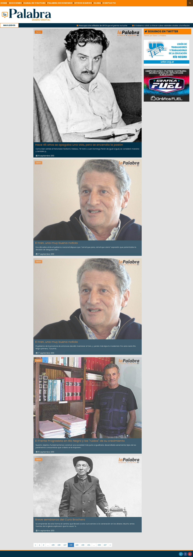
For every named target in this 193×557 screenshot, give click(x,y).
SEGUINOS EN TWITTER (161, 31)
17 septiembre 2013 (45, 253)
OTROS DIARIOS (83, 3)
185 (53, 545)
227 (105, 545)
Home (4, 3)
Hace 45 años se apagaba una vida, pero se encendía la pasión (79, 145)
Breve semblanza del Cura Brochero (60, 518)
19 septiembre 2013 (45, 156)
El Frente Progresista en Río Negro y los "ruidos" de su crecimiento (80, 440)
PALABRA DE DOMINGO (60, 3)
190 (82, 545)
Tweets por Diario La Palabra (155, 36)
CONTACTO (109, 3)
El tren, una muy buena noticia (56, 242)
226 (99, 545)
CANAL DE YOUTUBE (35, 3)
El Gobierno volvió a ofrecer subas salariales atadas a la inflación (163, 25)
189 (76, 545)
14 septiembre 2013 (45, 529)
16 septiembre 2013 (45, 451)
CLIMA (98, 3)
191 (88, 545)
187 (65, 545)
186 (59, 545)
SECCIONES (16, 3)
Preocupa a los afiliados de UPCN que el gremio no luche (104, 25)
